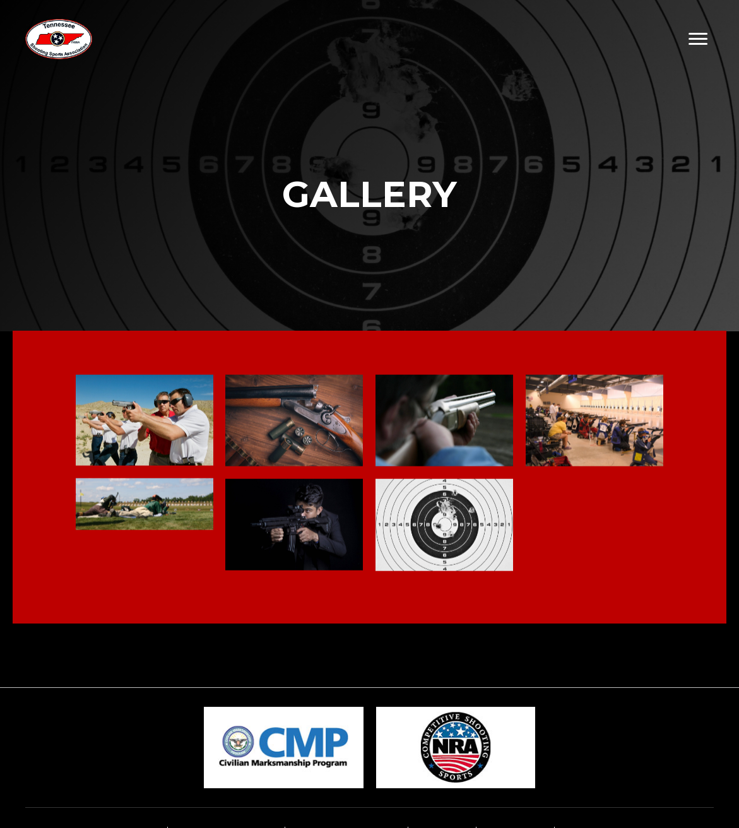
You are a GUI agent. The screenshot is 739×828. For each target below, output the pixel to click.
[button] (698, 39)
